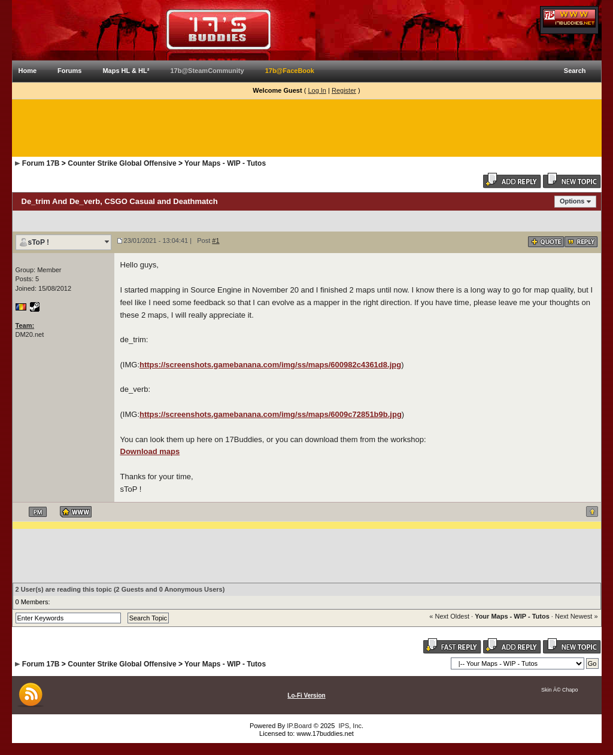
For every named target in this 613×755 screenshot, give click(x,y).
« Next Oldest (449, 616)
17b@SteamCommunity (207, 70)
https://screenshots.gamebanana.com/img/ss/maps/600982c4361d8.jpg (270, 364)
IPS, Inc (350, 725)
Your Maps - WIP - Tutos (225, 163)
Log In (317, 90)
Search (575, 70)
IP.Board (299, 725)
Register (344, 90)
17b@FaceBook (289, 70)
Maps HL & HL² (125, 70)
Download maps (150, 451)
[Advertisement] (306, 128)
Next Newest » (576, 616)
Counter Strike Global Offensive (122, 163)
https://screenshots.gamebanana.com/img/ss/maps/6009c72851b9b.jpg (270, 414)
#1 (215, 240)
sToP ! (39, 242)
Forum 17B (41, 163)
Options (572, 201)
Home (28, 70)
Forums (69, 70)
